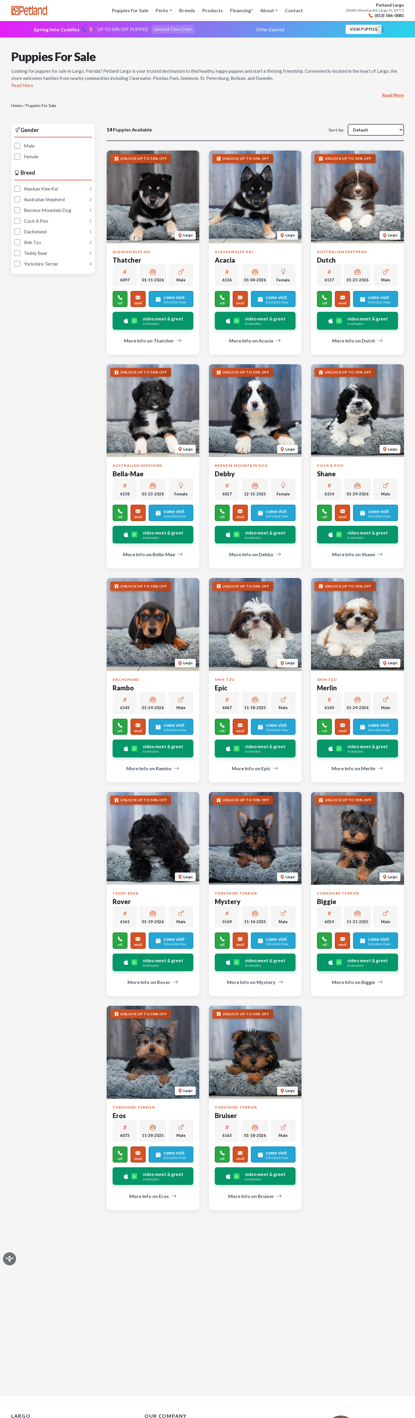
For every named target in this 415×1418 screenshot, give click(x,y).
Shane (326, 475)
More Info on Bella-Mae (153, 555)
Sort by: (336, 130)
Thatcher (127, 261)
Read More (393, 95)
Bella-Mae (128, 475)
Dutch (326, 261)
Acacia (225, 261)
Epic (221, 688)
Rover (122, 902)
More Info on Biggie (357, 983)
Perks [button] (162, 10)
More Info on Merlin (357, 769)
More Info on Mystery (255, 983)
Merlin (327, 688)
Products (212, 10)
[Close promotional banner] (380, 30)
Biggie (326, 902)
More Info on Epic (255, 769)
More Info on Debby (255, 555)
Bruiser (226, 1116)
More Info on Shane (357, 555)
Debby (225, 475)
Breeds (187, 10)
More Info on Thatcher (153, 341)
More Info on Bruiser (255, 1197)
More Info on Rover (153, 983)
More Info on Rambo (152, 769)
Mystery (227, 902)
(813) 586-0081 (386, 15)
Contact (294, 10)
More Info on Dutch (357, 341)
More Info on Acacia (255, 341)
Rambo (123, 688)
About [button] (267, 10)
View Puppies (361, 29)
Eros (119, 1116)
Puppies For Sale (130, 10)
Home (16, 106)
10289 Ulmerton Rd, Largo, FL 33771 (375, 10)
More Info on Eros (153, 1197)
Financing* (241, 10)
